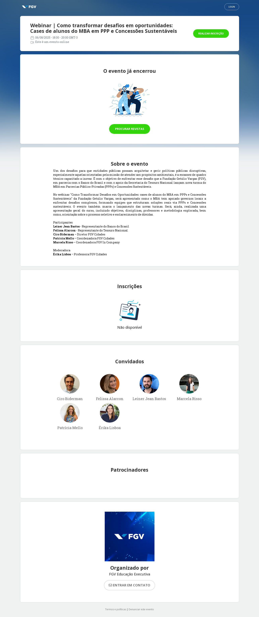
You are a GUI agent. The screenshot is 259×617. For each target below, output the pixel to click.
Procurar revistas (129, 129)
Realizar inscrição (211, 33)
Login (232, 6)
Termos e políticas (115, 609)
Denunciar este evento (141, 609)
